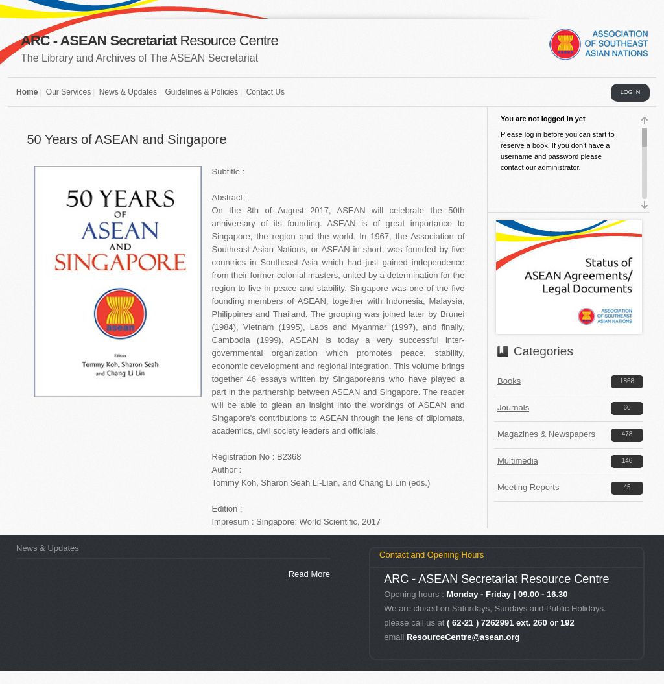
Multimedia (517, 461)
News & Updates (128, 92)
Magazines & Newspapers (546, 434)
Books (509, 381)
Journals (513, 407)
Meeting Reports (528, 487)
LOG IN (631, 92)
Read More (309, 574)
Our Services (68, 92)
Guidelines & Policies (201, 92)
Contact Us (265, 92)
